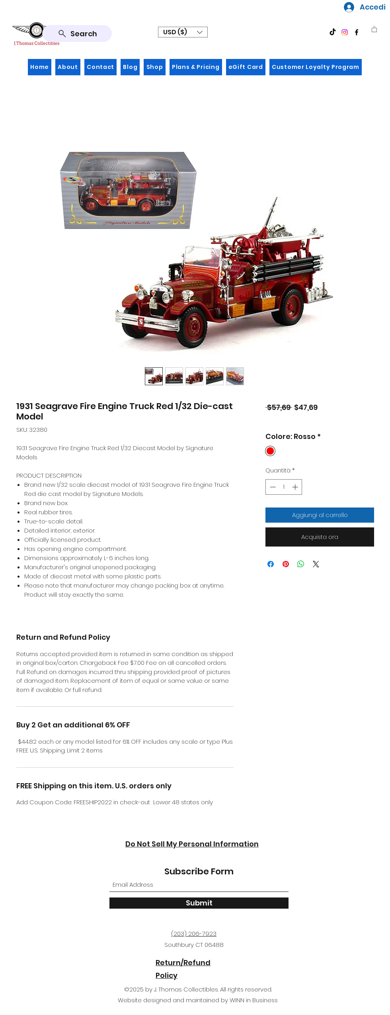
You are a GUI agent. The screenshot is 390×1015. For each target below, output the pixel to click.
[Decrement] (272, 487)
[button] (183, 32)
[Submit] (199, 903)
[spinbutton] (284, 487)
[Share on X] (316, 564)
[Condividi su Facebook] (270, 564)
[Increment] (296, 487)
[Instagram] (345, 32)
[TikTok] (333, 32)
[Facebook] (357, 32)
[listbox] (183, 32)
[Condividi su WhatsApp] (301, 564)
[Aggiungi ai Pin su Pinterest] (286, 564)
